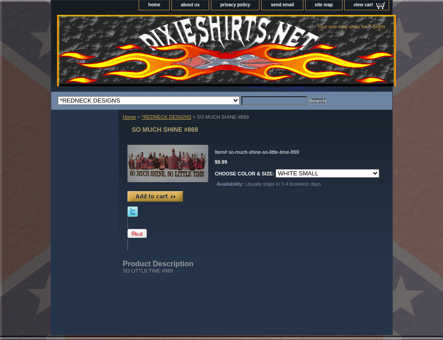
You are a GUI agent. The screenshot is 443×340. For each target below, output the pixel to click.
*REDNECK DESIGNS (166, 117)
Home (129, 117)
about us (190, 4)
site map (324, 4)
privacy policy (235, 4)
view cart (363, 4)
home (154, 4)
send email (282, 4)
